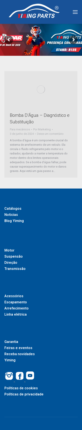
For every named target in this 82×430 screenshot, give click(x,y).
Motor (9, 250)
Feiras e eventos (18, 348)
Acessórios (13, 296)
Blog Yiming (14, 221)
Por (42, 129)
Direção (10, 262)
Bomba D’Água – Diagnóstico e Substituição (40, 118)
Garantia (11, 342)
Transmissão (15, 269)
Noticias (11, 215)
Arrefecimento (16, 308)
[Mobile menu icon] (75, 12)
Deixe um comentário (50, 133)
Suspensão (13, 256)
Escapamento (15, 302)
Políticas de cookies (21, 388)
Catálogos (12, 208)
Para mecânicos (20, 129)
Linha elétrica (15, 314)
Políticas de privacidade (24, 394)
